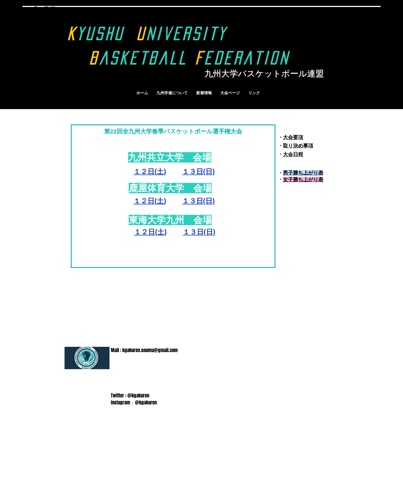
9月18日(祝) (43, 9)
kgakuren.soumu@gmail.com (150, 350)
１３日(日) (198, 171)
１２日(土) (150, 232)
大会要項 (293, 137)
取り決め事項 (298, 146)
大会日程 (293, 154)
